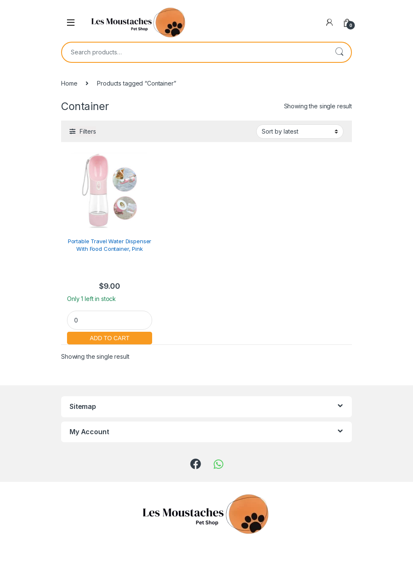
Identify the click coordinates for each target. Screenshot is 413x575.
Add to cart (109, 337)
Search (339, 52)
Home (69, 83)
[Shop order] (299, 131)
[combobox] (194, 52)
